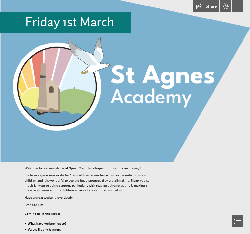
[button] (206, 6)
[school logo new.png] (125, 81)
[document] (125, 117)
